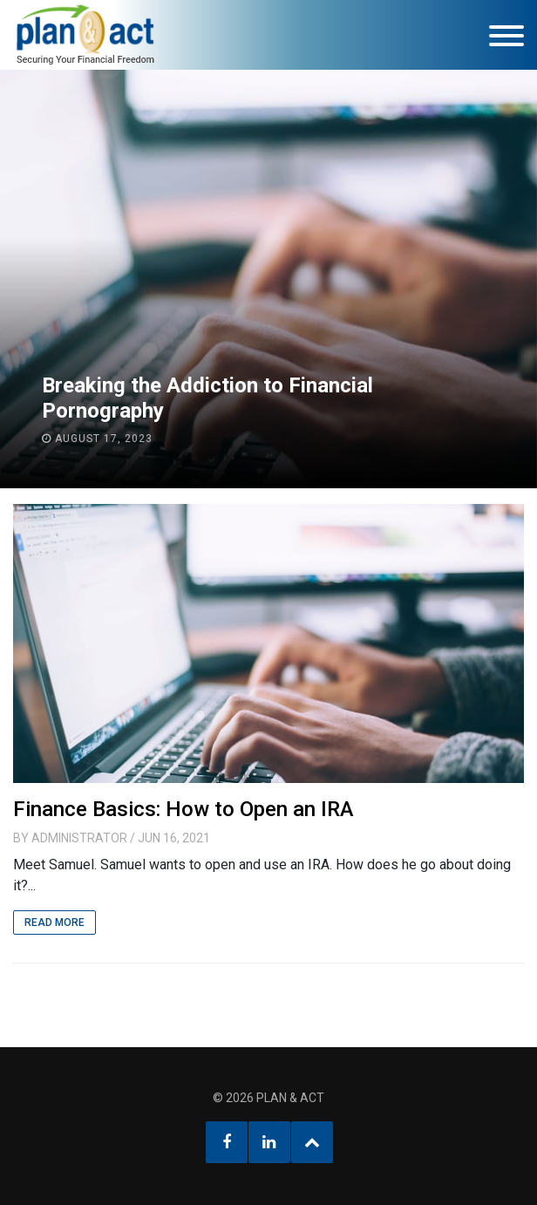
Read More (54, 922)
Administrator (79, 838)
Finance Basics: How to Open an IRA (183, 809)
